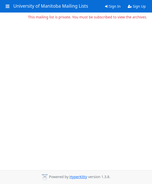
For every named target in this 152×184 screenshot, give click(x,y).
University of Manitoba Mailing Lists (50, 6)
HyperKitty (78, 176)
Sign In (113, 6)
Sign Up (137, 6)
